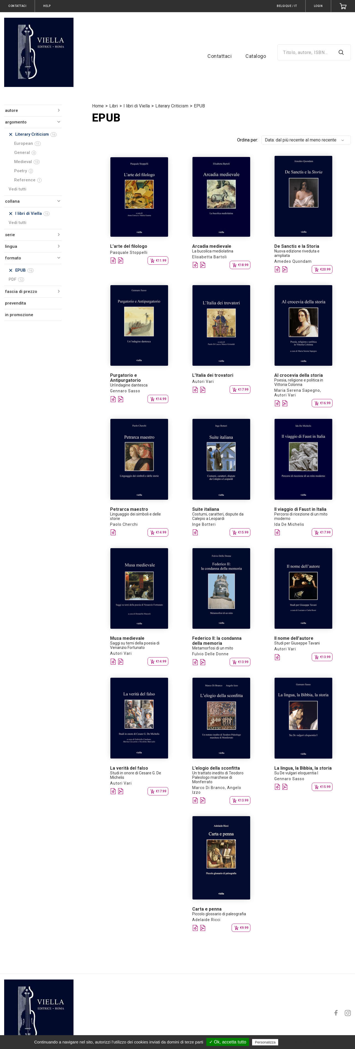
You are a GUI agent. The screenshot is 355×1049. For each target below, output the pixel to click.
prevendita (15, 303)
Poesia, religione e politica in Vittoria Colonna (298, 382)
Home (98, 106)
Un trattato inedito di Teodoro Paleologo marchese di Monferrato (218, 777)
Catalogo (255, 56)
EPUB (199, 106)
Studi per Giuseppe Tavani (297, 643)
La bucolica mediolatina (212, 251)
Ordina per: (247, 140)
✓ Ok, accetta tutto (227, 1042)
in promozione (19, 314)
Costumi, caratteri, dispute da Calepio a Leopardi (218, 516)
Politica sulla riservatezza (303, 1042)
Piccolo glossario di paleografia (219, 914)
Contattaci (219, 56)
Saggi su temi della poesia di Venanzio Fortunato (134, 645)
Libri (113, 106)
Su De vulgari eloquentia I (296, 773)
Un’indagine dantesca (129, 385)
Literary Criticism (171, 106)
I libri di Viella (136, 106)
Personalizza (265, 1042)
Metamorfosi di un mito (212, 648)
